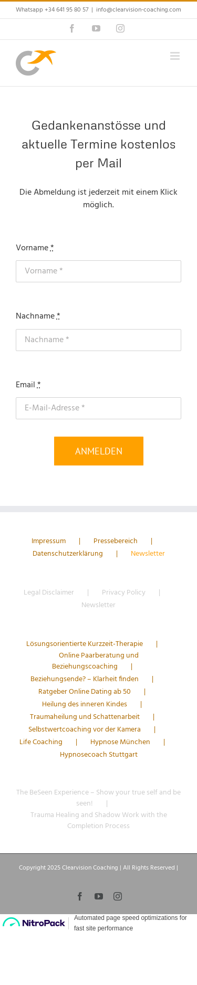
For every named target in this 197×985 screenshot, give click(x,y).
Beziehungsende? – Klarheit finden (84, 679)
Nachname (38, 316)
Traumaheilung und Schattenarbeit (85, 717)
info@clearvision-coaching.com (138, 10)
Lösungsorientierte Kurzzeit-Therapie (84, 644)
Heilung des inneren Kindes (84, 704)
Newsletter (148, 553)
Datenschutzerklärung (68, 553)
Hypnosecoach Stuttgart (99, 754)
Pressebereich (116, 541)
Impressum (49, 541)
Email (28, 385)
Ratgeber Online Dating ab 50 (84, 691)
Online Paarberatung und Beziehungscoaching (95, 661)
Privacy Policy (124, 592)
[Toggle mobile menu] (175, 55)
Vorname (35, 248)
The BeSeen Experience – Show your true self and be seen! (98, 798)
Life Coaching (41, 742)
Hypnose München (120, 742)
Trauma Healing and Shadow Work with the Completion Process (98, 821)
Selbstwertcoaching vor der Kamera (84, 729)
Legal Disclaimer (49, 592)
